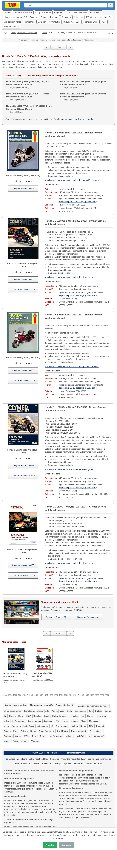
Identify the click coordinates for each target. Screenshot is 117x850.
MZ (51, 726)
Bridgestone (80, 711)
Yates (103, 22)
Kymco (65, 721)
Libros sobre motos (12, 711)
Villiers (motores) (96, 736)
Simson (99, 731)
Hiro (82, 716)
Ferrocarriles (29, 22)
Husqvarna (101, 716)
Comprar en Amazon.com (23, 289)
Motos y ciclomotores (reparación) (24, 33)
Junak (38, 721)
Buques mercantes (71, 22)
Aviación (42, 22)
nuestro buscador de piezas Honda (77, 119)
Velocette (70, 736)
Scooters (34, 17)
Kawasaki (48, 721)
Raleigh (24, 731)
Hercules (74, 716)
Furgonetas (59, 12)
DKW (28, 716)
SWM (26, 736)
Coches (7, 12)
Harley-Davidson (59, 716)
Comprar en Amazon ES (23, 188)
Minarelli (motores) (12, 726)
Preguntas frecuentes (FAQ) (73, 759)
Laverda (74, 721)
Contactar (54, 759)
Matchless (93, 721)
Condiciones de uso (94, 763)
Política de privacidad (30, 763)
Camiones (66, 17)
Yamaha (24, 741)
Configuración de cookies (71, 763)
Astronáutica (54, 22)
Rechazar (66, 845)
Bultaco (98, 711)
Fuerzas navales (90, 22)
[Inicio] (5, 33)
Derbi (20, 716)
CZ (5, 716)
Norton (83, 726)
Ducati (47, 716)
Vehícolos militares (12, 22)
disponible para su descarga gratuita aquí (77, 201)
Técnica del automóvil (77, 12)
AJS (47, 711)
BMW (69, 711)
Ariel (62, 711)
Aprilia (55, 711)
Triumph (43, 736)
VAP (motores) (56, 736)
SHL (92, 731)
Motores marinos (11, 26)
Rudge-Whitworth (79, 731)
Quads (44, 17)
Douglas (37, 716)
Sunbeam (8, 736)
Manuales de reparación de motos (93, 706)
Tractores (54, 17)
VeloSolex (81, 736)
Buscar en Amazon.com (88, 617)
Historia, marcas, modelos (15, 705)
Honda (44, 33)
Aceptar (50, 845)
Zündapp (35, 741)
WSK (15, 741)
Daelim (12, 716)
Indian (6, 721)
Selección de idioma (18, 759)
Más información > (91, 40)
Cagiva (108, 711)
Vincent (7, 741)
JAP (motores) (18, 721)
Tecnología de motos (65, 705)
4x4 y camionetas (43, 12)
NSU (91, 726)
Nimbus (74, 726)
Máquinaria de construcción (98, 17)
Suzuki (18, 736)
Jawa (30, 721)
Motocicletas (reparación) (15, 17)
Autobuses (78, 17)
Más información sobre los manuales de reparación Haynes (71, 180)
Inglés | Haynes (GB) (27, 84)
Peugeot (100, 726)
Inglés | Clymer (83, 84)
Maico (83, 721)
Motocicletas (95, 12)
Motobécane (42, 726)
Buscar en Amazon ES (56, 617)
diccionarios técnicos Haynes (34, 809)
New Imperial (62, 726)
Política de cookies (50, 763)
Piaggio (7, 731)
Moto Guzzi (28, 726)
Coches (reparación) (23, 12)
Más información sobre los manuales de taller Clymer (69, 277)
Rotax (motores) (46, 731)
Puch (15, 731)
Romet (33, 731)
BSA (90, 711)
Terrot (34, 736)
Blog (46, 759)
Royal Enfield (62, 731)
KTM (57, 721)
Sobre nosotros (36, 759)
